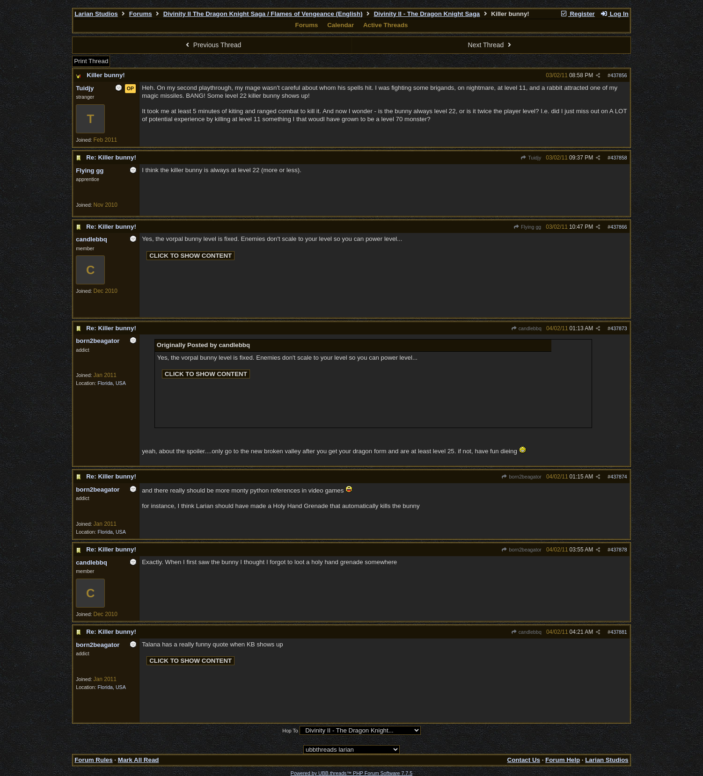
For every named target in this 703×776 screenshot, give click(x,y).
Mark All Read (138, 759)
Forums (140, 13)
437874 (618, 476)
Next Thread (491, 45)
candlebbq (526, 328)
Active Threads (385, 25)
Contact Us (523, 759)
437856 (618, 75)
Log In (614, 13)
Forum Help (562, 759)
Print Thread (91, 61)
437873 (618, 328)
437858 (618, 157)
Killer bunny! (105, 75)
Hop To (290, 730)
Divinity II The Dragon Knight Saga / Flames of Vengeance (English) (263, 13)
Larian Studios (96, 13)
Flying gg (527, 227)
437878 (618, 549)
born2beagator (521, 476)
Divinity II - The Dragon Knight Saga (427, 13)
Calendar (340, 25)
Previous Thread (212, 45)
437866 (618, 227)
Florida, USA (111, 383)
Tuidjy (530, 157)
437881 (618, 632)
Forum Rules (93, 759)
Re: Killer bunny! (111, 157)
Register (577, 13)
